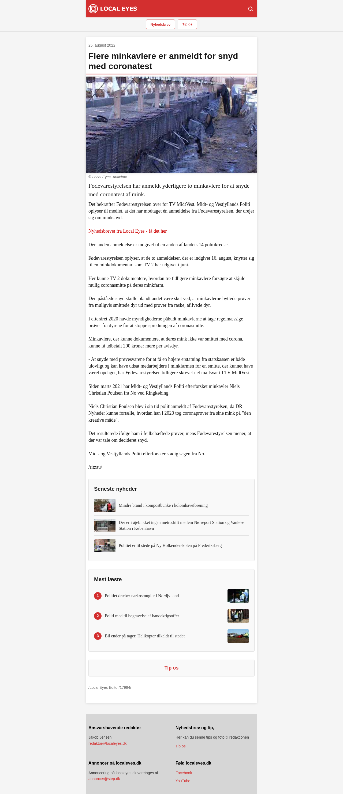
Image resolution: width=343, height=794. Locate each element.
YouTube (183, 781)
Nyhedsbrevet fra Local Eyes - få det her (127, 231)
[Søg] (251, 9)
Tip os (187, 24)
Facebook (184, 773)
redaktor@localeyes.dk (107, 743)
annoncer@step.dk (104, 779)
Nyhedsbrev (160, 24)
